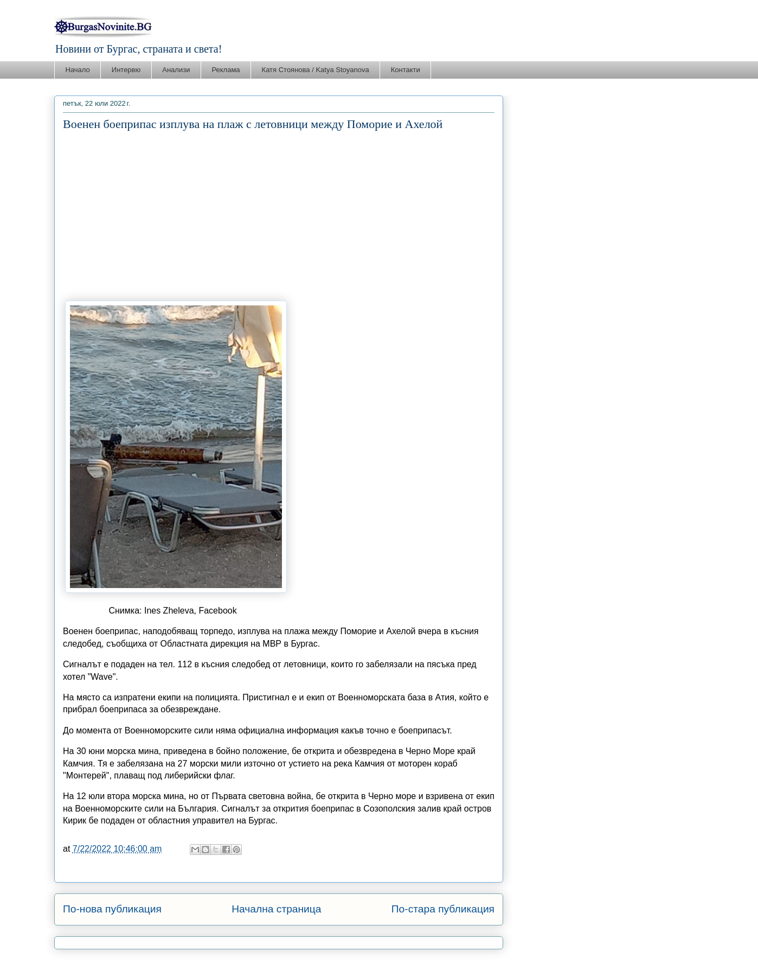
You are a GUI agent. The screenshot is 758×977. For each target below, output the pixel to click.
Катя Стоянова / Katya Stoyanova (315, 70)
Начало (78, 70)
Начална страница (276, 909)
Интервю (126, 70)
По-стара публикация (442, 909)
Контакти (405, 70)
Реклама (225, 70)
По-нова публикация (112, 909)
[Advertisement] (278, 216)
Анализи (176, 70)
